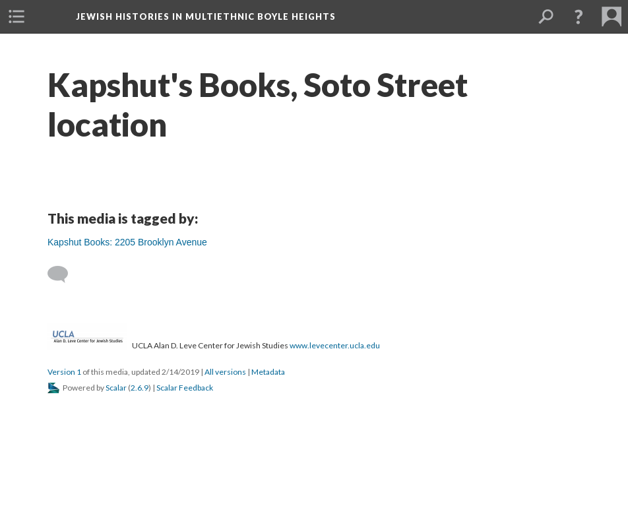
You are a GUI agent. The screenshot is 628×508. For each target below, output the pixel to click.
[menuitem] (16, 16)
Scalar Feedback (184, 388)
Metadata (268, 372)
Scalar (116, 388)
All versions (225, 372)
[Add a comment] (63, 274)
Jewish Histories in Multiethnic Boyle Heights (206, 16)
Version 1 (64, 372)
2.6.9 (139, 388)
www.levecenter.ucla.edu (335, 345)
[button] (578, 16)
